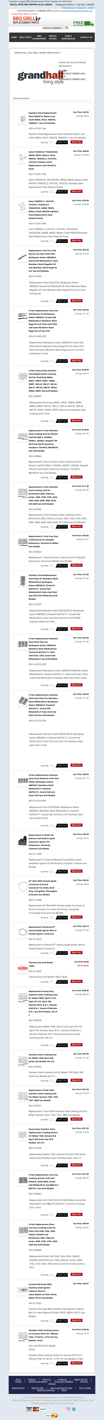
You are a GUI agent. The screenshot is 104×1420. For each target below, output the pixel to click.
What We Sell (38, 1388)
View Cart (81, 7)
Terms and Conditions (63, 1382)
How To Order (85, 1388)
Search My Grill (80, 1379)
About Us (47, 1379)
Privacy (18, 1382)
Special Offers (53, 37)
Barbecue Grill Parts (46, 1390)
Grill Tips (84, 1382)
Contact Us (86, 37)
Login (90, 7)
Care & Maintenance (68, 37)
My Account (68, 7)
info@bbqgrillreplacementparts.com (77, 10)
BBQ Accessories (39, 37)
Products (32, 1379)
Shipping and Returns (38, 1382)
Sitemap (52, 1384)
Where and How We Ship (61, 1388)
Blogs (64, 1390)
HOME (14, 37)
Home (18, 1379)
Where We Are (18, 1388)
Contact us (62, 1379)
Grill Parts (25, 37)
